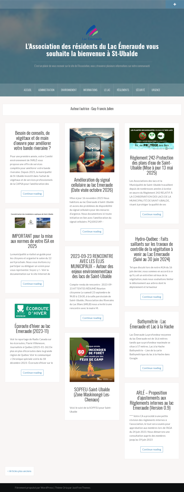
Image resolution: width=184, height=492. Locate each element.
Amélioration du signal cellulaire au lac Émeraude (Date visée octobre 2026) (92, 184)
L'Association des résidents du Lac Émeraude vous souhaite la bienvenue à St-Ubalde (92, 49)
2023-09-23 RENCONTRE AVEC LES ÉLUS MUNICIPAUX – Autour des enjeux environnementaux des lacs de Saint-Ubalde (92, 266)
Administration (46, 90)
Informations (90, 90)
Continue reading (32, 193)
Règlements (123, 90)
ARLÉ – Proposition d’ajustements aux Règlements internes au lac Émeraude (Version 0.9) (151, 400)
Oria (65, 487)
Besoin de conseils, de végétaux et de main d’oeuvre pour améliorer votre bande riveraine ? (32, 140)
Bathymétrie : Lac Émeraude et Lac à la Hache (152, 324)
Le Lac (107, 90)
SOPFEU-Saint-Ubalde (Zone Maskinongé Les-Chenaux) (92, 394)
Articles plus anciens (20, 471)
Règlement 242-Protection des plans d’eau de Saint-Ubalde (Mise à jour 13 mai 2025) (151, 165)
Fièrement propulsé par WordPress (34, 487)
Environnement (69, 90)
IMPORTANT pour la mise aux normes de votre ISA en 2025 (32, 240)
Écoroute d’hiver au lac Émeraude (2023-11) (32, 328)
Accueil (28, 90)
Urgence (156, 90)
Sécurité (140, 90)
